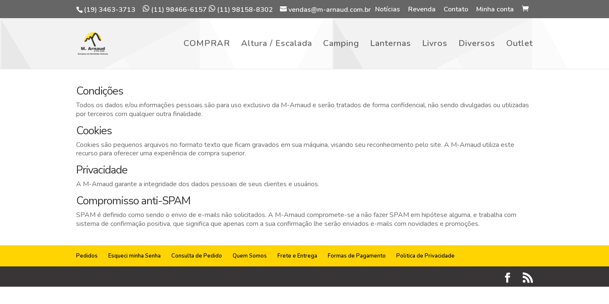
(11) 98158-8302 (240, 9)
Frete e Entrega (297, 256)
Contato (456, 10)
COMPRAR (207, 45)
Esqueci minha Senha (134, 256)
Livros (434, 45)
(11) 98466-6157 (175, 9)
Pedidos (87, 256)
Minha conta (495, 10)
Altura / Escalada (276, 45)
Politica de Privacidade (425, 256)
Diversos (476, 45)
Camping (341, 45)
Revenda (422, 10)
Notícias (387, 10)
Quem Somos (250, 256)
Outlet (519, 45)
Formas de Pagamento (357, 256)
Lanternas (390, 45)
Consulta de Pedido (196, 256)
